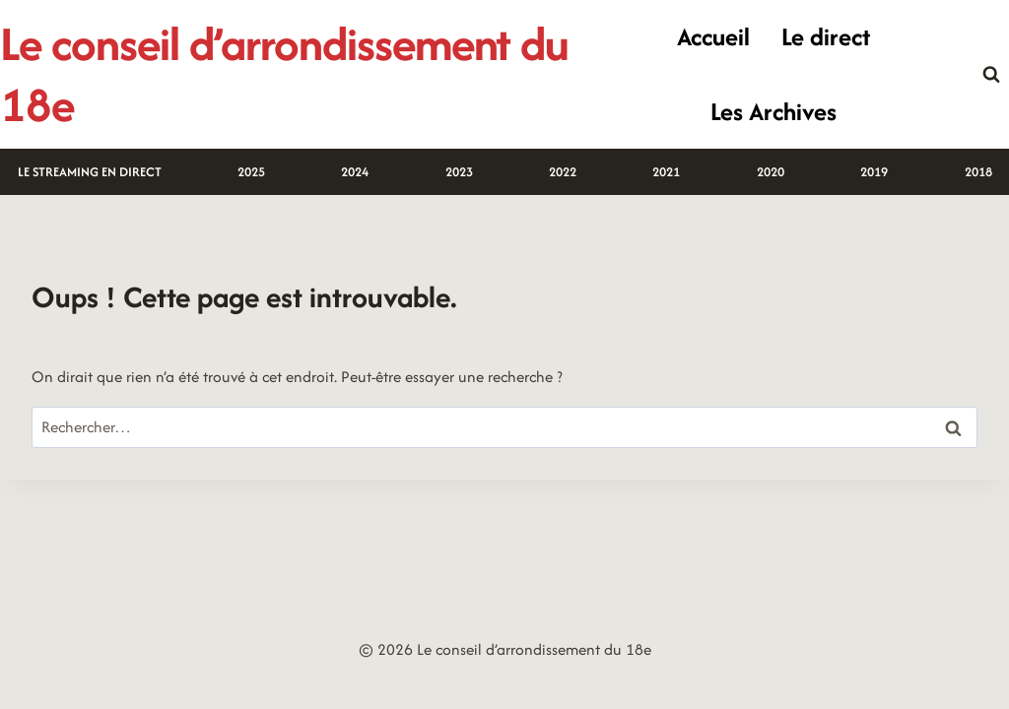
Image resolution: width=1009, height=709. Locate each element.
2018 (978, 171)
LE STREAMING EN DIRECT (90, 171)
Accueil (713, 36)
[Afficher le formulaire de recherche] (991, 75)
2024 (355, 171)
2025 (251, 171)
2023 (459, 171)
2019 (874, 171)
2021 (666, 171)
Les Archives (773, 111)
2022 (562, 171)
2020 (770, 171)
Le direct (825, 36)
